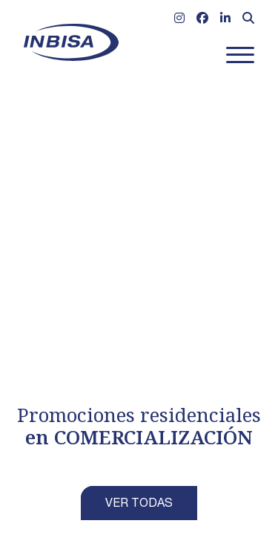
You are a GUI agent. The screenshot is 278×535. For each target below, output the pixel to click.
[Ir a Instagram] (179, 20)
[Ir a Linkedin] (225, 20)
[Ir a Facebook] (202, 20)
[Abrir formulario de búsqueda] (248, 20)
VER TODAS (139, 504)
